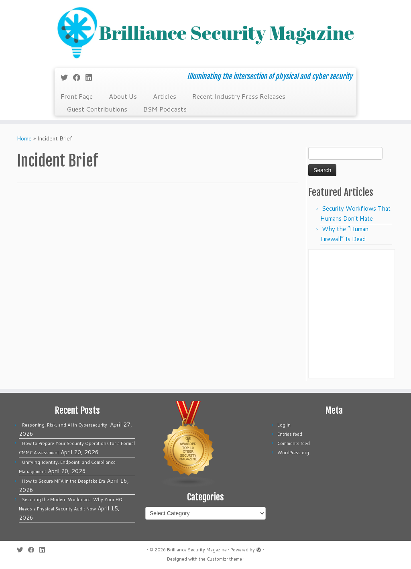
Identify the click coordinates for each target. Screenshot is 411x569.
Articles (164, 96)
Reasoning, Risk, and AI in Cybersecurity (65, 425)
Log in (284, 425)
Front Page (77, 96)
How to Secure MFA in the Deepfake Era (63, 481)
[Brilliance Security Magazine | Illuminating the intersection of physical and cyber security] (205, 33)
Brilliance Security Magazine (197, 550)
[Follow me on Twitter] (67, 77)
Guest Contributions (97, 109)
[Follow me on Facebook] (79, 77)
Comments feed (293, 443)
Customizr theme (224, 559)
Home (24, 138)
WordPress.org (293, 452)
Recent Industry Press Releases (238, 96)
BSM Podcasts (165, 109)
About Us (123, 96)
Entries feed (289, 434)
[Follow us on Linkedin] (91, 77)
